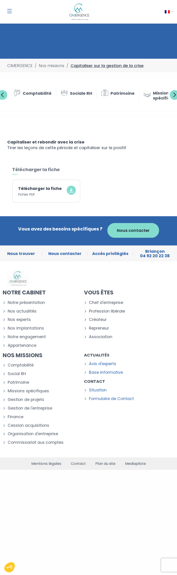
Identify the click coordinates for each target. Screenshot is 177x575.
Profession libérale (107, 311)
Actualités (96, 355)
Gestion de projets (26, 399)
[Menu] (9, 11)
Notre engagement (27, 337)
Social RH (17, 373)
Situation (98, 390)
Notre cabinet (24, 292)
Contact (94, 381)
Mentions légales (46, 463)
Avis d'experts (102, 363)
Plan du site (105, 463)
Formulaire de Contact (111, 398)
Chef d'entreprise (106, 302)
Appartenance (22, 345)
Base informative (106, 372)
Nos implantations (26, 328)
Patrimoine (18, 382)
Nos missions (22, 355)
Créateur (98, 319)
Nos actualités (22, 311)
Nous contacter (133, 230)
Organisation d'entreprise (33, 434)
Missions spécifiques (28, 391)
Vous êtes (98, 292)
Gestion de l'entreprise (30, 408)
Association (100, 337)
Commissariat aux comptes (36, 442)
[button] (9, 567)
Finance (15, 417)
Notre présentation (26, 302)
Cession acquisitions (28, 425)
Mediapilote (135, 463)
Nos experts (19, 319)
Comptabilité (21, 365)
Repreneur (99, 328)
